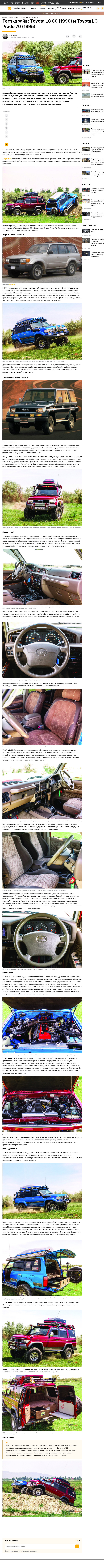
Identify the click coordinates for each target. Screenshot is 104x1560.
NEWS (5, 3)
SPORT (17, 3)
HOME (33, 3)
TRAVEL (51, 3)
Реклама (98, 2)
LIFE (11, 3)
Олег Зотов (13, 35)
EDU (57, 3)
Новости (34, 8)
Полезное (42, 8)
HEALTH (25, 3)
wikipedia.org (12, 284)
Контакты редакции (81, 3)
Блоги (78, 8)
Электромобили (68, 8)
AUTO (43, 3)
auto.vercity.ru (12, 442)
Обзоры (51, 8)
